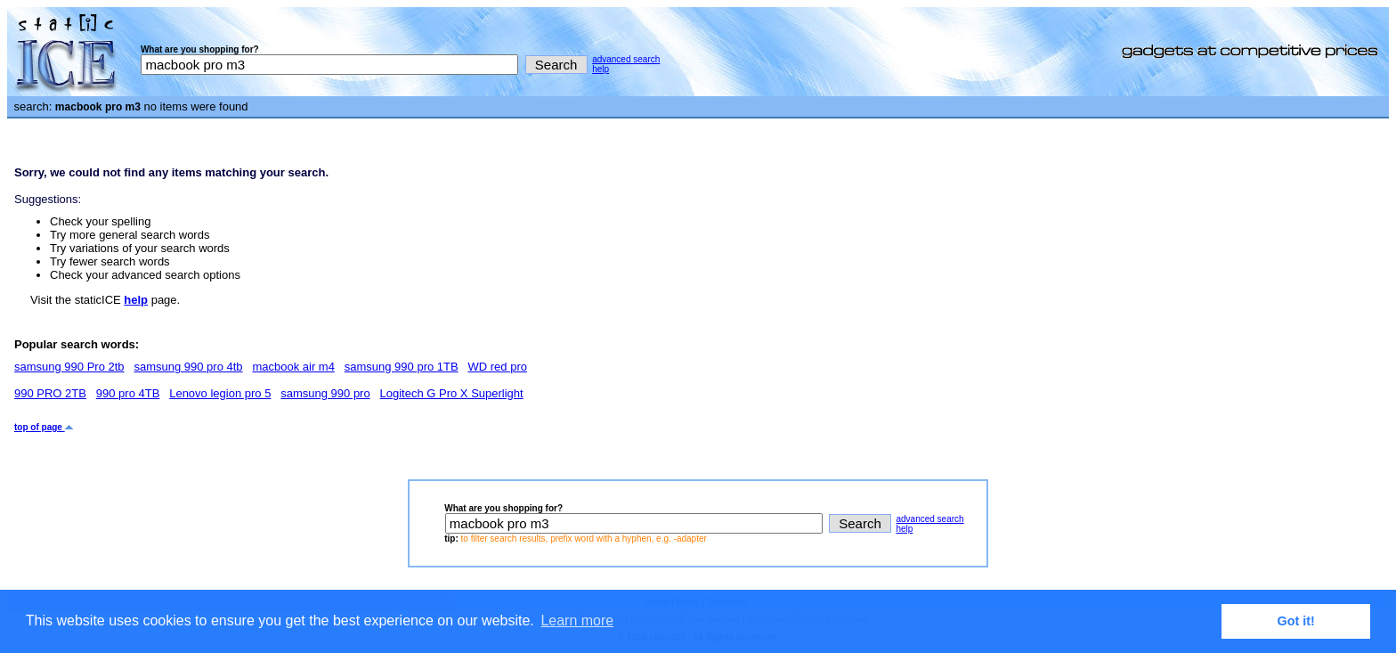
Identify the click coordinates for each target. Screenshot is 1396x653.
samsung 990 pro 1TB (402, 366)
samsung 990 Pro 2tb (69, 366)
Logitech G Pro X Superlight (452, 393)
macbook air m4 (293, 366)
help (600, 69)
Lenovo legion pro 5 (220, 393)
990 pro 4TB (128, 393)
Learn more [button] (576, 620)
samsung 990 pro (324, 393)
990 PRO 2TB (50, 393)
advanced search (626, 59)
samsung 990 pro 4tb (188, 366)
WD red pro (496, 366)
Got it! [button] (1296, 621)
